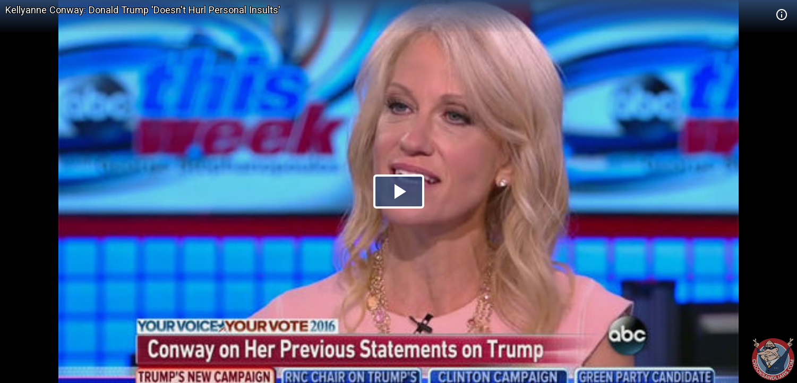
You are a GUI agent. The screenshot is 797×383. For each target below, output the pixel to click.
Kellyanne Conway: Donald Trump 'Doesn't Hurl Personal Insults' (142, 9)
